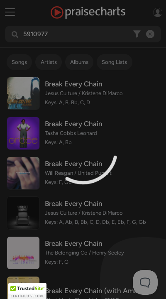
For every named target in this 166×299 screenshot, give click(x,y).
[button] (27, 291)
